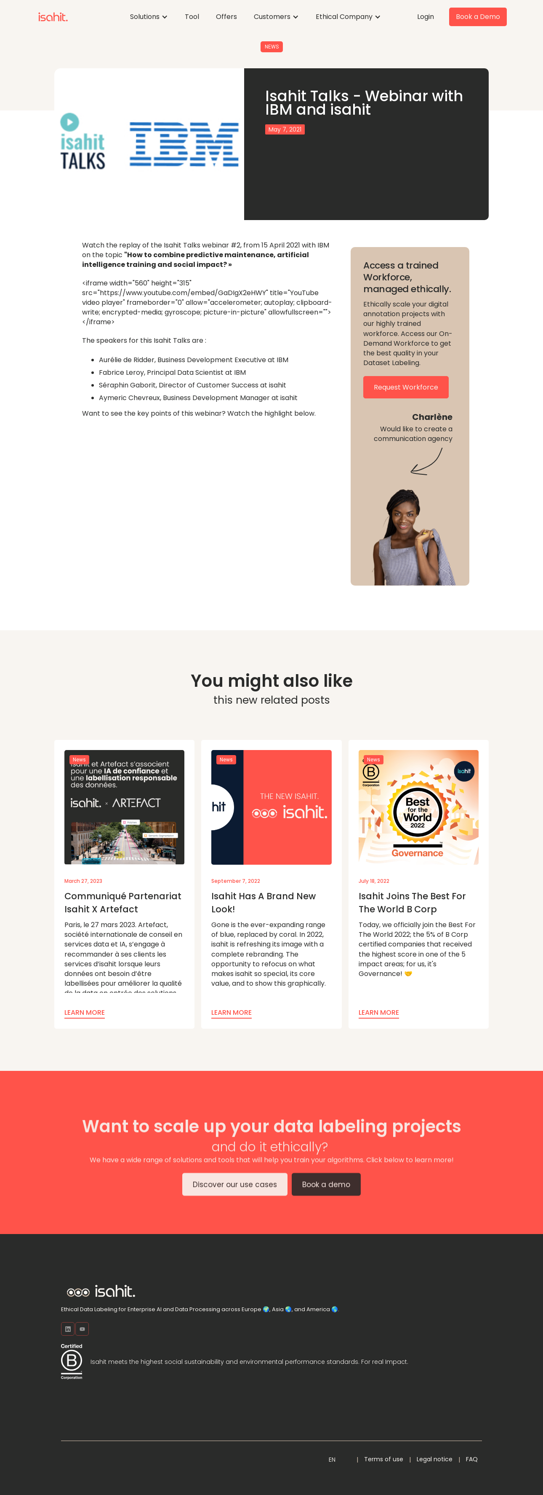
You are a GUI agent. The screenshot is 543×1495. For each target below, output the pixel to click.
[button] (149, 17)
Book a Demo (478, 17)
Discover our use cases (235, 1190)
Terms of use (383, 1459)
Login (425, 17)
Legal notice (434, 1459)
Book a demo (326, 1190)
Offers (226, 17)
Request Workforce (406, 387)
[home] (53, 17)
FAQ (472, 1459)
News (272, 47)
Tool (192, 17)
